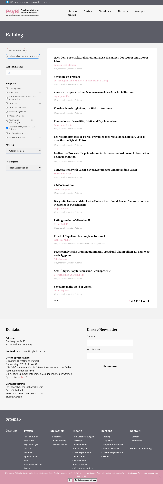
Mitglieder (107, 440)
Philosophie (14, 116)
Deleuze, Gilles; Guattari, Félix (69, 275)
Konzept (106, 431)
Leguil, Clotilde (61, 96)
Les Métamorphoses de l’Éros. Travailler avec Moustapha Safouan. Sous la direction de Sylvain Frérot (100, 138)
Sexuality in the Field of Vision (73, 286)
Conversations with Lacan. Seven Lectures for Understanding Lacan (95, 169)
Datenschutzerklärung (141, 448)
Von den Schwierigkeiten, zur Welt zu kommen (83, 108)
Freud (11, 92)
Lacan (11, 103)
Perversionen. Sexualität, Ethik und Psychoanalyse (85, 121)
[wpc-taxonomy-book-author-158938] (23, 151)
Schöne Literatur (16, 133)
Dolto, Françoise (62, 189)
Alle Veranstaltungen (84, 436)
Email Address (95, 349)
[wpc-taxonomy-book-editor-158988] (23, 167)
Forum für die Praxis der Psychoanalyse (31, 440)
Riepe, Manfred (61, 208)
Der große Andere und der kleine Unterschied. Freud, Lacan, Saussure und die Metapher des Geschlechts (102, 203)
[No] (159, 476)
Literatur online (59, 444)
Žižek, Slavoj (101, 80)
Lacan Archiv (15, 107)
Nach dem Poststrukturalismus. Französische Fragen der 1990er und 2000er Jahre (101, 59)
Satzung (106, 436)
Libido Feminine (64, 185)
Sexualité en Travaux (67, 77)
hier (23, 377)
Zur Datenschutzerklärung (85, 480)
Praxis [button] (87, 11)
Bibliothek (57, 431)
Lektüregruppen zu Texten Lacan (82, 454)
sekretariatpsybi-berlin (30, 351)
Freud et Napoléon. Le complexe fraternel (79, 236)
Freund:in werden (111, 448)
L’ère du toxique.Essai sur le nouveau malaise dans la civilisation (94, 92)
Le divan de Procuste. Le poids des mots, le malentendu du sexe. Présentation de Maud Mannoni (101, 155)
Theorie (77, 431)
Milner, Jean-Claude (85, 80)
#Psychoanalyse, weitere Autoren (68, 69)
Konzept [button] (139, 11)
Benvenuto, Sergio (63, 125)
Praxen (28, 431)
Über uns (72, 11)
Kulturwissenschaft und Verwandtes (20, 97)
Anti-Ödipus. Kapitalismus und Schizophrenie (82, 271)
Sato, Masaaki (61, 259)
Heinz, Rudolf (61, 224)
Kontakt (135, 431)
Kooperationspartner (113, 444)
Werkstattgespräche (83, 468)
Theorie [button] (122, 11)
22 (144, 300)
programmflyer (21, 2)
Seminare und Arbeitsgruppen (80, 462)
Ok (70, 480)
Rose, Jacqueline (62, 290)
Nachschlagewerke (17, 111)
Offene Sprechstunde (30, 454)
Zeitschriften (15, 137)
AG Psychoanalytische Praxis (33, 464)
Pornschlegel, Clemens (65, 65)
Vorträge (78, 440)
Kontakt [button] (72, 14)
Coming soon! (15, 88)
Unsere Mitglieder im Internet (112, 454)
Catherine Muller (62, 240)
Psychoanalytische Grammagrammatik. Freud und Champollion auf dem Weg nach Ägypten (102, 253)
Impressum (136, 440)
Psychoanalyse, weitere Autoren (20, 127)
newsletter (36, 2)
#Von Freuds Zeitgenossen (93, 243)
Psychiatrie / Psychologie (14, 121)
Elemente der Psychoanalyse (79, 446)
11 (137, 300)
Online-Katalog (59, 440)
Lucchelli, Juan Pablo (64, 80)
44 (147, 300)
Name (91, 336)
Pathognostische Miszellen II (72, 220)
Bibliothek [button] (104, 11)
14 (140, 300)
